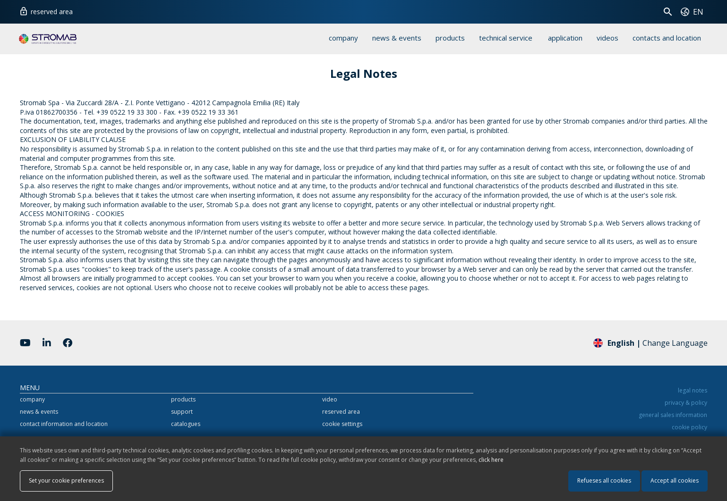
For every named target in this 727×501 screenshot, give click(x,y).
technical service (505, 37)
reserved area (46, 10)
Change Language (650, 342)
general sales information (673, 415)
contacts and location (667, 37)
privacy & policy (686, 403)
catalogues (185, 424)
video (329, 399)
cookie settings (342, 424)
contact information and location (64, 424)
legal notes (692, 390)
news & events (396, 37)
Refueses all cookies (604, 480)
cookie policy (689, 427)
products (450, 37)
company (343, 37)
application (565, 37)
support (182, 412)
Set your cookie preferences (66, 480)
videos (607, 37)
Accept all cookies (674, 480)
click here (491, 460)
